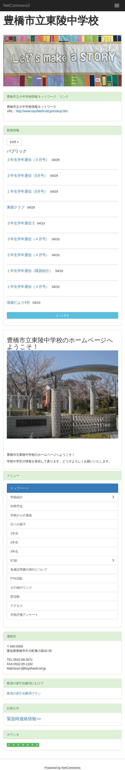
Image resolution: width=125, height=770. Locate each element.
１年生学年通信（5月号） (27, 191)
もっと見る (62, 315)
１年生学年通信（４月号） (28, 286)
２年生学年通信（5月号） (27, 175)
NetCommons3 (16, 5)
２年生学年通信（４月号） (28, 255)
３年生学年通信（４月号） (28, 239)
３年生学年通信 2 (20, 223)
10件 (14, 142)
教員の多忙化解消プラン (24, 693)
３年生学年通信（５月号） (28, 160)
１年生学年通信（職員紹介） (30, 271)
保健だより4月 (18, 302)
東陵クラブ (15, 207)
